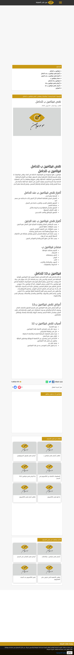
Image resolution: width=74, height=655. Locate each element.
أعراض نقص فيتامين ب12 (52, 83)
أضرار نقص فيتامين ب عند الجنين (50, 76)
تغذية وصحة (51, 96)
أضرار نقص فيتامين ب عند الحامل (50, 73)
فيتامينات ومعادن (42, 96)
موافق (70, 653)
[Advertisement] (37, 19)
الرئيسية (59, 96)
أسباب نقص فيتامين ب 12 (52, 86)
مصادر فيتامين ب (55, 78)
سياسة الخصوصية (61, 653)
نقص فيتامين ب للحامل (29, 96)
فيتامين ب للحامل (55, 71)
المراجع (58, 88)
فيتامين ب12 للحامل (54, 81)
